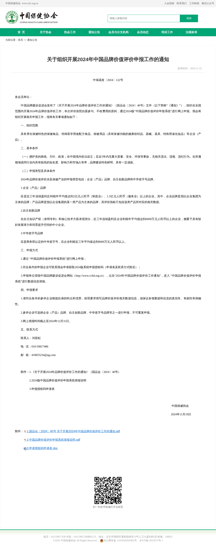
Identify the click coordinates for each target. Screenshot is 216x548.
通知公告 (94, 32)
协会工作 (70, 32)
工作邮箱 (194, 3)
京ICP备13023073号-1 (151, 540)
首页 (20, 40)
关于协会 (45, 32)
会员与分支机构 (118, 32)
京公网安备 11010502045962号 (120, 540)
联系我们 (182, 3)
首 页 (21, 32)
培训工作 (167, 32)
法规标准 (191, 32)
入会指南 (169, 3)
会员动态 (142, 32)
